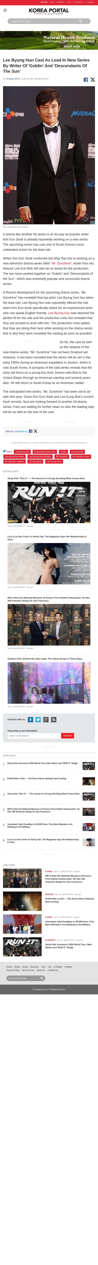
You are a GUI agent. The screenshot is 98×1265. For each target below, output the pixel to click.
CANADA (90, 2)
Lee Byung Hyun (54, 461)
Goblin (63, 452)
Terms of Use (28, 970)
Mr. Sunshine (62, 456)
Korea (25, 967)
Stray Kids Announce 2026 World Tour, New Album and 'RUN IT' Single (42, 763)
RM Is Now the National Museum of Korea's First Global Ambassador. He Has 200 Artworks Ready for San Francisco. (49, 599)
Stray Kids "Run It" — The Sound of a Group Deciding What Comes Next (46, 478)
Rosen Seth (13, 79)
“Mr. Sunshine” (61, 263)
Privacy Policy (13, 970)
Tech (43, 967)
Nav (5, 10)
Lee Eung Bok (35, 461)
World (17, 967)
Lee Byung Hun (59, 313)
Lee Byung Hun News (14, 456)
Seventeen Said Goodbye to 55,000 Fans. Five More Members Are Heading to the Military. (69, 923)
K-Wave (68, 967)
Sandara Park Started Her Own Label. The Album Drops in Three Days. (45, 658)
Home (9, 967)
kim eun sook (77, 452)
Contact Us (52, 970)
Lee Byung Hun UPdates (40, 456)
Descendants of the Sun (44, 452)
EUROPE (60, 2)
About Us (41, 970)
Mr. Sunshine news (81, 456)
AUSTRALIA (78, 2)
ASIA (69, 2)
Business (34, 967)
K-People (58, 967)
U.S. (52, 2)
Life (49, 967)
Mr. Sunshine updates (14, 461)
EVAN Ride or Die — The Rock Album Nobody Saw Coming (36, 778)
